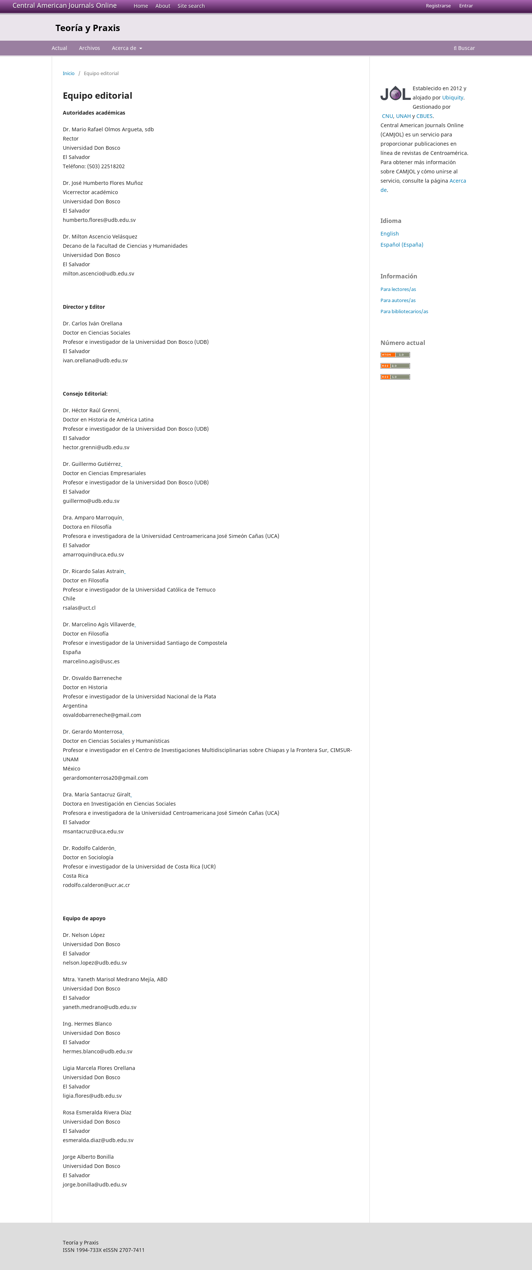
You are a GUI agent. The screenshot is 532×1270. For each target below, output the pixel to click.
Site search (191, 5)
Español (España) (402, 244)
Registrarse (438, 5)
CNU (387, 115)
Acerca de (125, 47)
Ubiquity (452, 97)
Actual (59, 47)
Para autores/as (398, 300)
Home (141, 5)
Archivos (89, 47)
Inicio (69, 73)
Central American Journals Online (65, 5)
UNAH (403, 115)
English (390, 233)
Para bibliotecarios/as (404, 311)
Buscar (464, 47)
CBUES (424, 115)
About (163, 5)
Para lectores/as (398, 289)
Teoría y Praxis (87, 27)
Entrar (466, 5)
